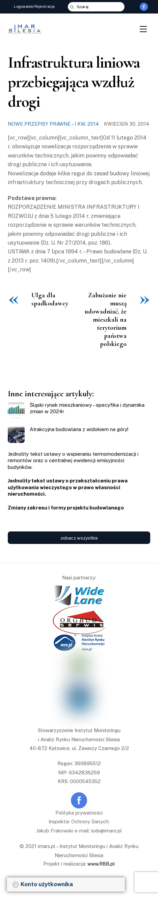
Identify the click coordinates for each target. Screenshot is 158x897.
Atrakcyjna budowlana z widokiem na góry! (79, 429)
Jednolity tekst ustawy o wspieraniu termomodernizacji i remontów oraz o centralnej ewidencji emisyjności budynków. (73, 460)
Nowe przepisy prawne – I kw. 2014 (53, 124)
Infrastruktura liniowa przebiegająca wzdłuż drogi (73, 82)
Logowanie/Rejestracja (34, 6)
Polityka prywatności (79, 813)
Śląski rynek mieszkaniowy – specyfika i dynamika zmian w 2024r (87, 408)
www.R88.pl (101, 864)
